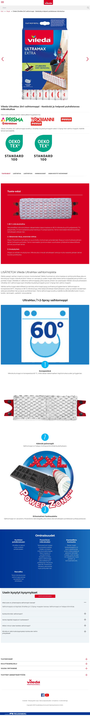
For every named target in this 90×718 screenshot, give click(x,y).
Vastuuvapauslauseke (45, 703)
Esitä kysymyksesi (45, 599)
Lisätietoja (28, 173)
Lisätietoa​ (17, 173)
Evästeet (24, 703)
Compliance (55, 703)
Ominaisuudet (40, 173)
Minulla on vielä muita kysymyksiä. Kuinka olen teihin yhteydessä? (20, 635)
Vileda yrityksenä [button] (9, 671)
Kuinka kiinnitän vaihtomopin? (12, 617)
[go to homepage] (48, 2)
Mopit (8, 11)
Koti (2, 11)
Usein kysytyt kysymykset (58, 173)
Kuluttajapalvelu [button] (9, 667)
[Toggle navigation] (2, 2)
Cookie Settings (63, 703)
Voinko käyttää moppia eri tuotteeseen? (15, 623)
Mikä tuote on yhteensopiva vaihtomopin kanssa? (18, 606)
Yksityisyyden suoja (33, 703)
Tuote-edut (6, 173)
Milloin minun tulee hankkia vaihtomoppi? (16, 629)
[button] (2, 59)
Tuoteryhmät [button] (7, 662)
